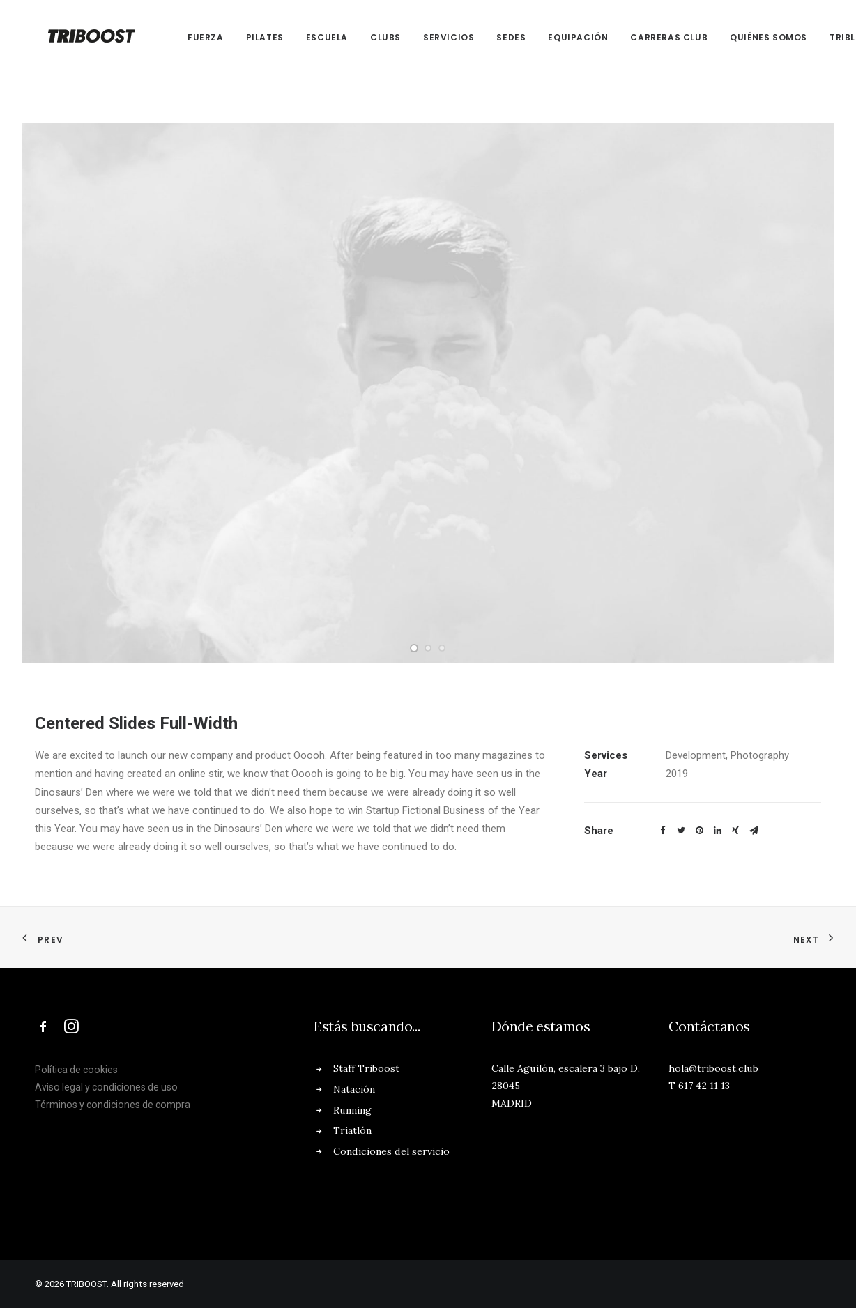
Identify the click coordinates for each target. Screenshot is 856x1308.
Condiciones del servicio (391, 1151)
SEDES (494, 37)
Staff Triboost (366, 1068)
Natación (354, 1089)
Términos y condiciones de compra (112, 1104)
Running (352, 1110)
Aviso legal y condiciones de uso (106, 1087)
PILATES (248, 37)
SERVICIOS (431, 37)
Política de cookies (76, 1069)
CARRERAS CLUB (652, 37)
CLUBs (368, 37)
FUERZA (189, 37)
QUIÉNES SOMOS (751, 37)
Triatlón (352, 1130)
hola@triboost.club (713, 1068)
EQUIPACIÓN (561, 37)
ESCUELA (310, 37)
